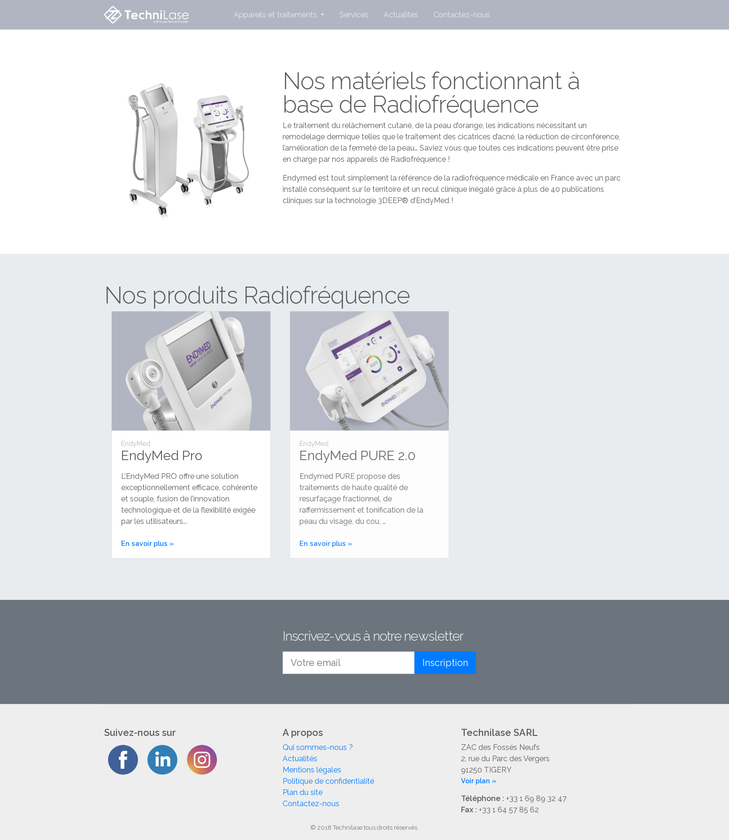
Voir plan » (478, 781)
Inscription (445, 662)
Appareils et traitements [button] (276, 14)
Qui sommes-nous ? (318, 747)
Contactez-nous (461, 14)
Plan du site (302, 792)
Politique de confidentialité (328, 781)
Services (353, 14)
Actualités (401, 14)
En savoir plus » (149, 543)
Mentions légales (312, 769)
